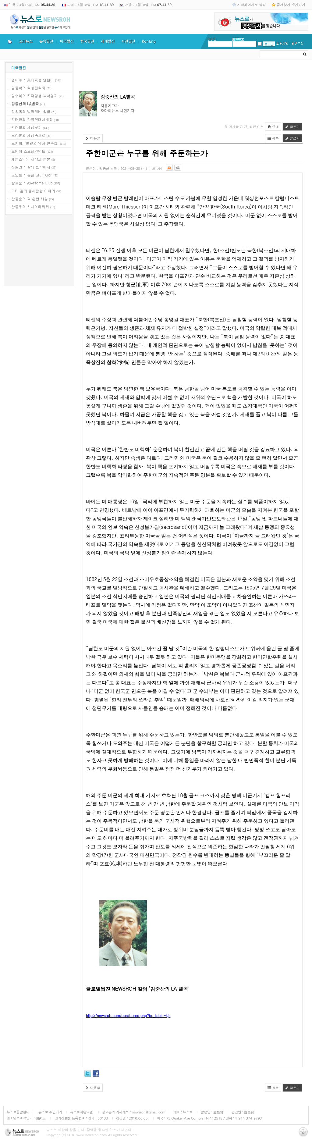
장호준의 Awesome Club (32, 182)
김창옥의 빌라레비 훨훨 (30, 111)
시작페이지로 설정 (251, 4)
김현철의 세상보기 (26, 127)
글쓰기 (292, 126)
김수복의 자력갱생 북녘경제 (34, 95)
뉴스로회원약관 (82, 1112)
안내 (273, 126)
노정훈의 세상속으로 (28, 135)
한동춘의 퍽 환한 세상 (29, 198)
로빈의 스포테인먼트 (28, 151)
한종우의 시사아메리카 (30, 206)
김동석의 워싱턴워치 (28, 87)
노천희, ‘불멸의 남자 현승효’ (35, 143)
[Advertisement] (39, 251)
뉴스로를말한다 (18, 1112)
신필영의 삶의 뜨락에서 (30, 166)
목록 (273, 138)
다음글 (92, 138)
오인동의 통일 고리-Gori (31, 174)
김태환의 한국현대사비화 (32, 119)
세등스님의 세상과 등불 (30, 159)
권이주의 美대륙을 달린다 (32, 79)
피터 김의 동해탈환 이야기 (33, 190)
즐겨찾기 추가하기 (291, 4)
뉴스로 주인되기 (49, 1112)
